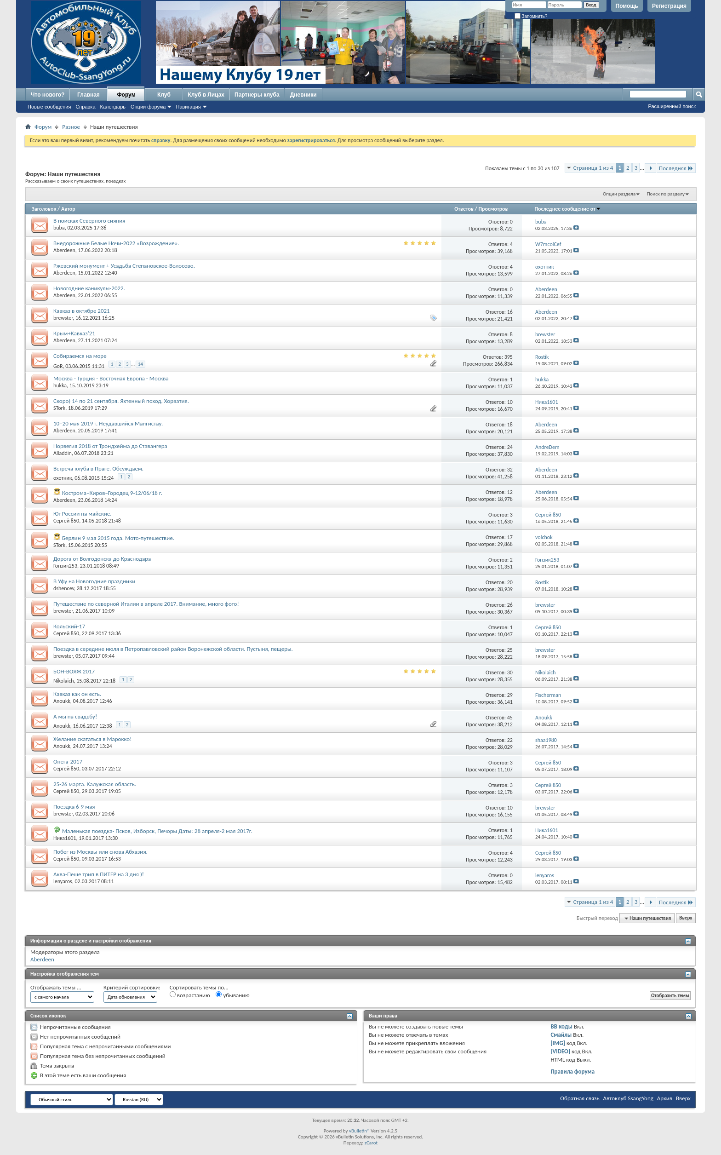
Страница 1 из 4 (593, 167)
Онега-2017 (67, 761)
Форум (126, 95)
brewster (63, 318)
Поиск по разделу (666, 194)
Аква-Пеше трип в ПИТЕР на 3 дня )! (98, 874)
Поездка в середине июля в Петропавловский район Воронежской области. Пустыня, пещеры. (173, 648)
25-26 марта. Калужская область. (94, 784)
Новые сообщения (49, 106)
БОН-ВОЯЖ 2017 (74, 671)
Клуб (164, 95)
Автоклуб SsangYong (628, 1098)
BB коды (561, 1026)
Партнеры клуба (257, 95)
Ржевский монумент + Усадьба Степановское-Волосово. (124, 265)
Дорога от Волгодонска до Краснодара (102, 558)
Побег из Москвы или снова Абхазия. (100, 851)
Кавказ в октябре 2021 (81, 310)
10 (510, 402)
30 (510, 672)
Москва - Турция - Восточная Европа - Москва (111, 378)
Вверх (685, 918)
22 (510, 740)
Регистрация (669, 6)
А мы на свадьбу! (75, 716)
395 (508, 357)
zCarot (371, 1143)
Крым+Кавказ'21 (74, 333)
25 (510, 650)
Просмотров (493, 209)
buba (59, 227)
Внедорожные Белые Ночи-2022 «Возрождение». (116, 243)
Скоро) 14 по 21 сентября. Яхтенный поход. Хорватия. (121, 400)
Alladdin (62, 453)
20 (510, 582)
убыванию (232, 995)
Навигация (188, 106)
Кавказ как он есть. (77, 693)
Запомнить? (531, 16)
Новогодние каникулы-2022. (89, 288)
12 (510, 492)
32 (510, 469)
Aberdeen (64, 250)
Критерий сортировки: (131, 987)
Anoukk (61, 701)
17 (510, 537)
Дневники (303, 95)
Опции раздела (619, 194)
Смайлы (561, 1034)
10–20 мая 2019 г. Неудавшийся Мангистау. (108, 423)
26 (510, 605)
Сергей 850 (66, 520)
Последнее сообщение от (568, 209)
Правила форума (572, 1071)
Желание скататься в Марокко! (92, 739)
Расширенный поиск (672, 106)
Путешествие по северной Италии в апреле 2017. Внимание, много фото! (146, 603)
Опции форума (148, 106)
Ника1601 (64, 838)
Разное (71, 126)
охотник (62, 478)
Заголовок (44, 209)
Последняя (676, 168)
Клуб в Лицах (206, 95)
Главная (88, 95)
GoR (58, 365)
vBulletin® (359, 1131)
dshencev (63, 588)
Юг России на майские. (82, 513)
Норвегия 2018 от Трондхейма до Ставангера (110, 445)
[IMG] (557, 1043)
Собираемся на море (80, 355)
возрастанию (190, 995)
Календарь (113, 106)
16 (510, 312)
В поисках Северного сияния (89, 220)
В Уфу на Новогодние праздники (94, 581)
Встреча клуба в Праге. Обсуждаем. (98, 468)
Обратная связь (579, 1098)
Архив (664, 1098)
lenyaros (62, 881)
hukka (60, 385)
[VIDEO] (560, 1051)
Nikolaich (63, 681)
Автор (68, 209)
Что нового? (47, 95)
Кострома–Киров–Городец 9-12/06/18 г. (112, 492)
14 (140, 364)
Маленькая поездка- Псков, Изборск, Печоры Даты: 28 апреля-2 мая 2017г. (157, 830)
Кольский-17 (69, 626)
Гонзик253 (65, 566)
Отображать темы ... (55, 987)
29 (510, 695)
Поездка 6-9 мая (74, 806)
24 (510, 447)
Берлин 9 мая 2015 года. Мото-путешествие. (118, 537)
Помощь (627, 6)
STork (59, 408)
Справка (85, 106)
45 (510, 717)
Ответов (464, 209)
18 (510, 424)
